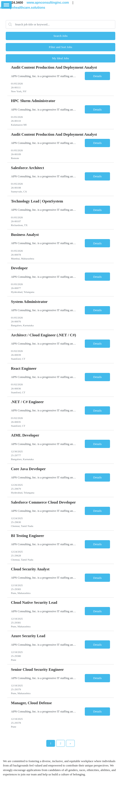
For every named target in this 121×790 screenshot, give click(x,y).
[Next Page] (70, 743)
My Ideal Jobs (60, 58)
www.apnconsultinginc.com (48, 2)
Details (97, 76)
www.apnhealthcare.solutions (22, 7)
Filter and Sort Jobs (60, 47)
